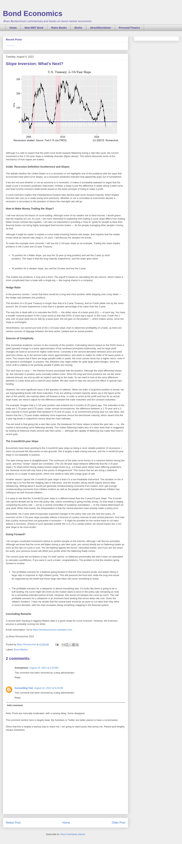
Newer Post (13, 822)
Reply (18, 677)
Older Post (118, 822)
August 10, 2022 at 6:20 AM (48, 688)
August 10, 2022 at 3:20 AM (43, 667)
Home (13, 27)
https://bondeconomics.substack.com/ (52, 629)
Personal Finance (129, 27)
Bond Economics (32, 13)
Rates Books (59, 27)
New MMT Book (34, 27)
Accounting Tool (24, 688)
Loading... (11, 45)
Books (78, 27)
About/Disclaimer (100, 27)
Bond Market (21, 649)
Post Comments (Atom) (72, 834)
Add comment (15, 705)
